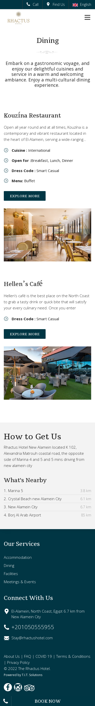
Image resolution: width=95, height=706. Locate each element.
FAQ (27, 656)
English (82, 4)
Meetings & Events (20, 581)
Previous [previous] (10, 235)
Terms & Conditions (73, 656)
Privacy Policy (18, 662)
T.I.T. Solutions (32, 675)
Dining (9, 565)
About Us (12, 656)
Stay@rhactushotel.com (32, 637)
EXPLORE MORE (25, 196)
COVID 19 (43, 656)
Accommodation (18, 557)
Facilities (11, 573)
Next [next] (85, 235)
